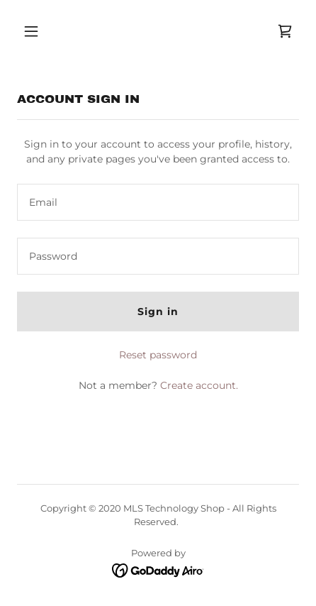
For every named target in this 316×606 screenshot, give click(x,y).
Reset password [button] (158, 354)
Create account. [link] (199, 385)
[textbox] (158, 202)
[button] (49, 31)
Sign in (157, 311)
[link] (285, 31)
